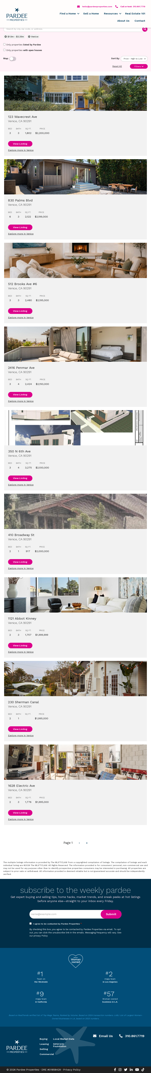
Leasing (42, 1044)
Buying (42, 1039)
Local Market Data (63, 1039)
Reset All (117, 66)
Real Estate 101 (135, 13)
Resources (111, 13)
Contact (140, 20)
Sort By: (115, 58)
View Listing (20, 143)
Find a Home (68, 13)
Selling (42, 1049)
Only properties (22, 44)
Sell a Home (91, 13)
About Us (123, 20)
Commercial (42, 1054)
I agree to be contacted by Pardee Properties (57, 923)
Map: (6, 58)
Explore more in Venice (21, 150)
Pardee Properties (17, 14)
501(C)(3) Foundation (59, 1045)
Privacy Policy (71, 1069)
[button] (78, 13)
